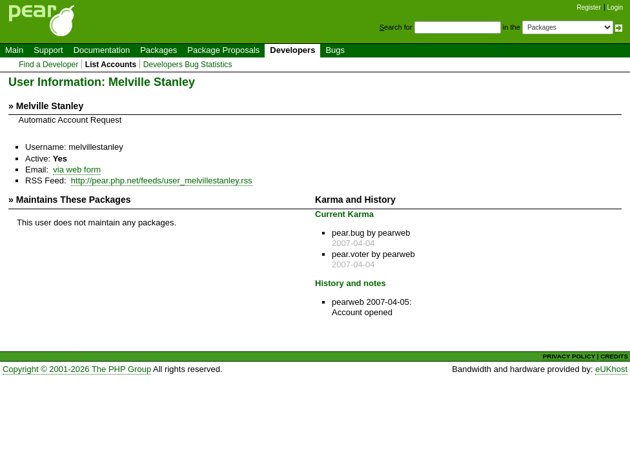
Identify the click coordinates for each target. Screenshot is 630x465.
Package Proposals (223, 50)
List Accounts (110, 64)
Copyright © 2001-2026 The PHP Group (77, 369)
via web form (77, 169)
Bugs (335, 50)
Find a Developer (48, 64)
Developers (292, 50)
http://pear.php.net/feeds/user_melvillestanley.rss (161, 180)
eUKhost (611, 369)
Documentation (102, 50)
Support (48, 50)
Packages (158, 50)
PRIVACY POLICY (569, 356)
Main (14, 50)
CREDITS (614, 356)
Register (589, 7)
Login (615, 7)
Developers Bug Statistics (187, 64)
